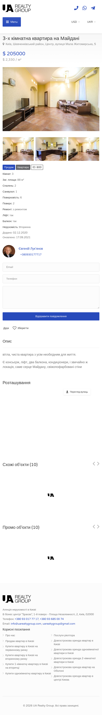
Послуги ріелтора (64, 635)
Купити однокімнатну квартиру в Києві (28, 673)
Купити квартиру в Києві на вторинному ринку (21, 657)
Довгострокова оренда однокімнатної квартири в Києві (76, 651)
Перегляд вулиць (79, 392)
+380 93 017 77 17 (26, 619)
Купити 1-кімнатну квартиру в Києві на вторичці (26, 665)
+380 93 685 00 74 (52, 619)
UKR (90, 21)
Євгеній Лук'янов (31, 249)
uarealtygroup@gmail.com (59, 623)
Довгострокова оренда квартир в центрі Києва (73, 677)
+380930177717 (30, 254)
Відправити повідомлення (50, 316)
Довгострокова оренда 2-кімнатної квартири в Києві (75, 660)
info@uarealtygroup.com (26, 623)
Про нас (10, 635)
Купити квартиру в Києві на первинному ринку (21, 648)
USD (74, 21)
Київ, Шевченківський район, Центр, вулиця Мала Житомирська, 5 (50, 44)
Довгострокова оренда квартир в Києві (73, 642)
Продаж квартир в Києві (19, 641)
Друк (6, 328)
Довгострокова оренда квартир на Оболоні (74, 669)
